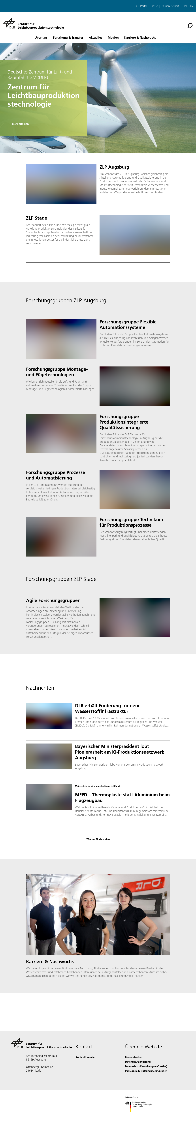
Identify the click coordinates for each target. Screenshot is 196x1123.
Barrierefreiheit (170, 6)
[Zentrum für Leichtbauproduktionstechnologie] (33, 23)
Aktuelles (95, 37)
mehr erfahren (20, 123)
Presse (154, 6)
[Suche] (190, 25)
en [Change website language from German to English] (191, 6)
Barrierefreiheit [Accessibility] (133, 1057)
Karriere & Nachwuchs (140, 37)
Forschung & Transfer (68, 37)
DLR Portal (141, 6)
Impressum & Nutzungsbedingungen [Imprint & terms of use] (146, 1070)
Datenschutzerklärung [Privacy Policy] (138, 1061)
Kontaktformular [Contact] (85, 1057)
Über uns (41, 37)
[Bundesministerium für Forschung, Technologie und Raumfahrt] (140, 1114)
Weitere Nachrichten (98, 839)
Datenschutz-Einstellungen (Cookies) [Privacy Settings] (146, 1066)
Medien (113, 37)
